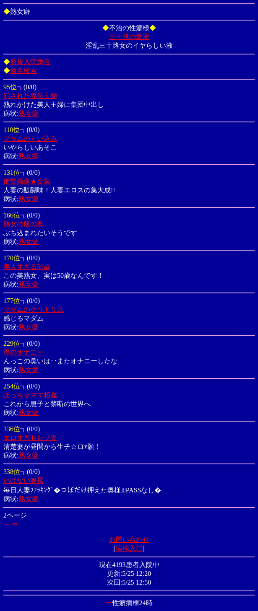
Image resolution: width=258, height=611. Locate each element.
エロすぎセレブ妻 (30, 437)
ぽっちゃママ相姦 (30, 395)
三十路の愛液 (129, 36)
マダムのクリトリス (33, 309)
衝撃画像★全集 (26, 181)
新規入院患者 (30, 61)
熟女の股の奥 (23, 224)
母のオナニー (23, 352)
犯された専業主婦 (30, 95)
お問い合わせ (129, 539)
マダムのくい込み (30, 138)
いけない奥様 (23, 480)
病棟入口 (129, 548)
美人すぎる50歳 (26, 266)
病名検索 (23, 70)
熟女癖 (28, 113)
